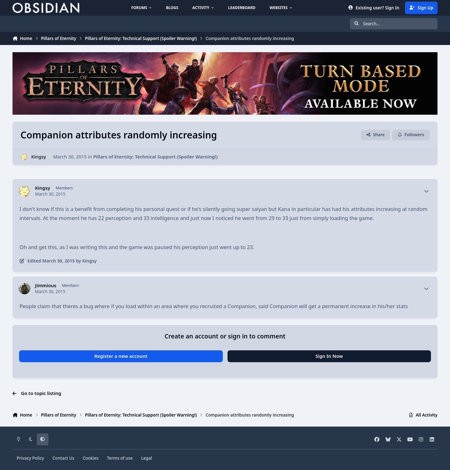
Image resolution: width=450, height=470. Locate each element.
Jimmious (45, 285)
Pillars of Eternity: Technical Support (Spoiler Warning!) (155, 156)
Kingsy (38, 156)
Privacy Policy (30, 458)
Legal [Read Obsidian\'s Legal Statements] (146, 458)
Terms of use (119, 458)
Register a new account (121, 356)
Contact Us (63, 458)
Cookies (91, 458)
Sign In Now (329, 356)
